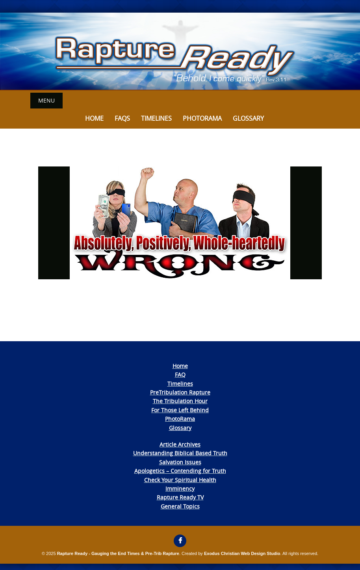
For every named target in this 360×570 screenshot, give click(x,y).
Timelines (156, 118)
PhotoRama (180, 418)
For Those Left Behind (180, 410)
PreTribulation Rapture (180, 392)
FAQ (180, 374)
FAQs (122, 118)
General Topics (180, 506)
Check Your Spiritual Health (180, 480)
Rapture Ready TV (180, 497)
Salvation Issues (180, 462)
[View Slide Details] (180, 51)
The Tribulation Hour (180, 401)
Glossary (248, 118)
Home (94, 118)
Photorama (202, 118)
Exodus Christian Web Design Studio (242, 553)
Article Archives (180, 444)
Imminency (180, 488)
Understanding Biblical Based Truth (180, 453)
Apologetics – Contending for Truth (180, 471)
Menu (46, 100)
